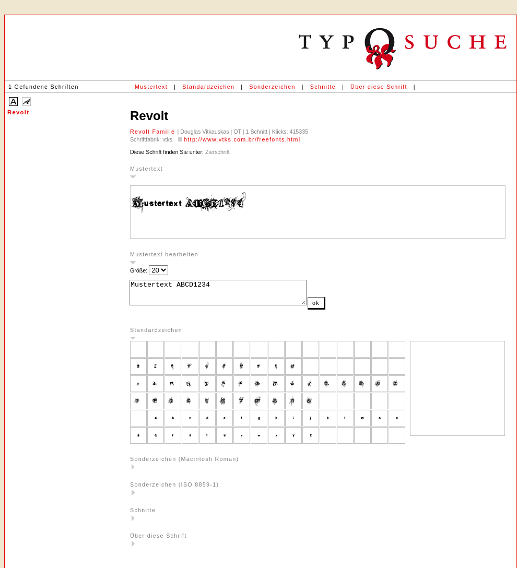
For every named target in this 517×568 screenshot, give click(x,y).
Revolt (18, 112)
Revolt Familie (153, 131)
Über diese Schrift (378, 87)
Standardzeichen (208, 87)
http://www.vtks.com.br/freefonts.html (242, 139)
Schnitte (323, 87)
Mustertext (151, 87)
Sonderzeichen (272, 87)
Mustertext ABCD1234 (228, 295)
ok (336, 307)
